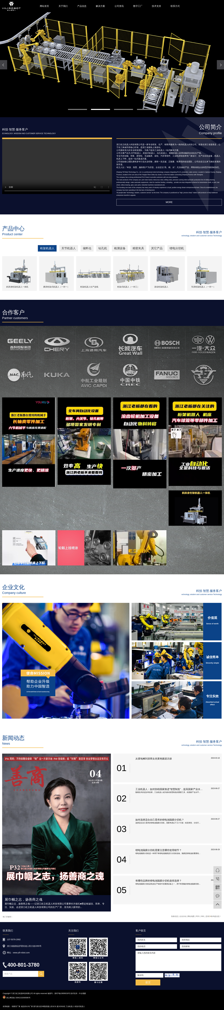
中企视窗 (82, 993)
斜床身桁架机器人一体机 (17, 287)
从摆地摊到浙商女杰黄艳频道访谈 (153, 758)
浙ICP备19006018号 (62, 993)
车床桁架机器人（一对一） (203, 287)
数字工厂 (137, 6)
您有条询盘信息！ (213, 916)
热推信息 (174, 916)
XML (202, 916)
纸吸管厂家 (16, 1006)
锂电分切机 (177, 248)
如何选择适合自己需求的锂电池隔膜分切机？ (159, 819)
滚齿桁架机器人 (161, 287)
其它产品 (157, 248)
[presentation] (3, 64)
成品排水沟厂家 (27, 1006)
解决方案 (100, 6)
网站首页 (44, 6)
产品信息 (81, 6)
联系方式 (175, 6)
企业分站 (182, 916)
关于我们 (63, 6)
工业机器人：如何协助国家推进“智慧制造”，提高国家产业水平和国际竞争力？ (170, 789)
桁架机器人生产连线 (89, 287)
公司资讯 (119, 6)
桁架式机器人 (80, 1006)
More (169, 202)
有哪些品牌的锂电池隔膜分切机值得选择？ (158, 880)
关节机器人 (68, 248)
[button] (77, 109)
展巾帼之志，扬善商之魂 (23, 899)
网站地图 (191, 916)
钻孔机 (102, 248)
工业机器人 (70, 1006)
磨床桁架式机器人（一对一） (56, 287)
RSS (197, 916)
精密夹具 (138, 248)
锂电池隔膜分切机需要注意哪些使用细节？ (158, 850)
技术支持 (156, 6)
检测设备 (120, 248)
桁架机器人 (47, 248)
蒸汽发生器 (37, 1006)
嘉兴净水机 (61, 1006)
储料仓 (87, 248)
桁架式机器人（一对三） (128, 287)
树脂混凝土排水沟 (49, 1006)
